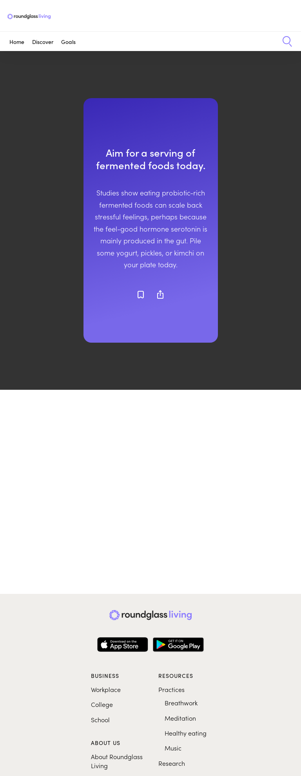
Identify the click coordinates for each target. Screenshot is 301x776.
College (102, 704)
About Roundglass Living (117, 760)
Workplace (106, 689)
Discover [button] (42, 42)
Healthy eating (186, 733)
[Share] (160, 294)
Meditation (180, 718)
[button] (284, 41)
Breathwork (181, 702)
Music (173, 747)
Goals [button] (68, 42)
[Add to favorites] (141, 294)
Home (16, 42)
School (100, 719)
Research (171, 763)
